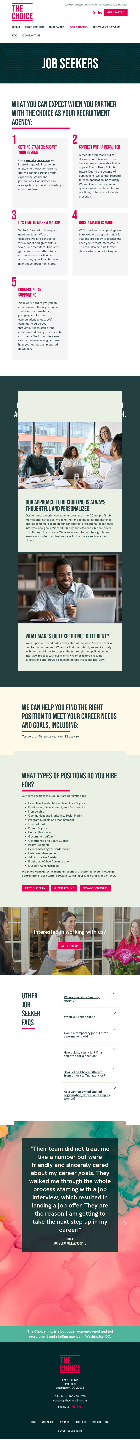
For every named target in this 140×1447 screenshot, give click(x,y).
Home (16, 27)
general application (37, 160)
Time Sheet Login (100, 1422)
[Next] (125, 1223)
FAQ (14, 35)
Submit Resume (64, 888)
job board (34, 189)
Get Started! (69, 945)
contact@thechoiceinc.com (70, 1400)
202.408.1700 (77, 1396)
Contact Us (31, 35)
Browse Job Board (95, 888)
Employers (57, 27)
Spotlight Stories (107, 27)
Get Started (115, 12)
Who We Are (34, 27)
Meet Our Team (35, 888)
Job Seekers (78, 27)
